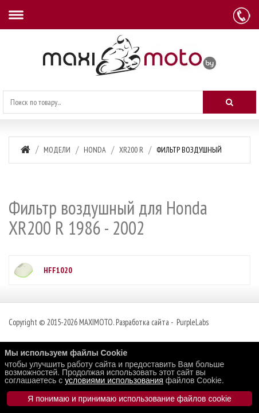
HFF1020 (58, 270)
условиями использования (114, 380)
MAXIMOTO (96, 322)
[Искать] (229, 102)
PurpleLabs (192, 322)
